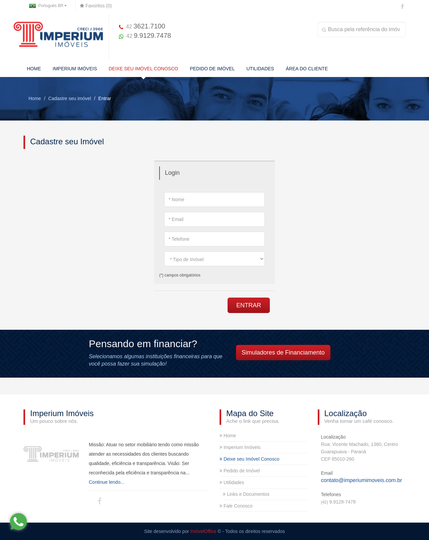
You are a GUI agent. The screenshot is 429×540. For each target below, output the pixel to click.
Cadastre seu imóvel (69, 98)
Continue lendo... (106, 482)
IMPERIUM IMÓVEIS (75, 68)
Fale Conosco (236, 506)
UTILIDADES (260, 68)
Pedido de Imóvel (240, 470)
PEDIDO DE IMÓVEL (212, 68)
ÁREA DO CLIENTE (307, 68)
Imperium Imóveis (240, 447)
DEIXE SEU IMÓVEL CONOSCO (143, 68)
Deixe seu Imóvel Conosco (249, 459)
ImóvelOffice (203, 531)
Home (34, 98)
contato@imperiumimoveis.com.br (361, 480)
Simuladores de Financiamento (283, 352)
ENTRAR (248, 305)
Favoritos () (96, 5)
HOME (34, 68)
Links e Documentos (246, 494)
